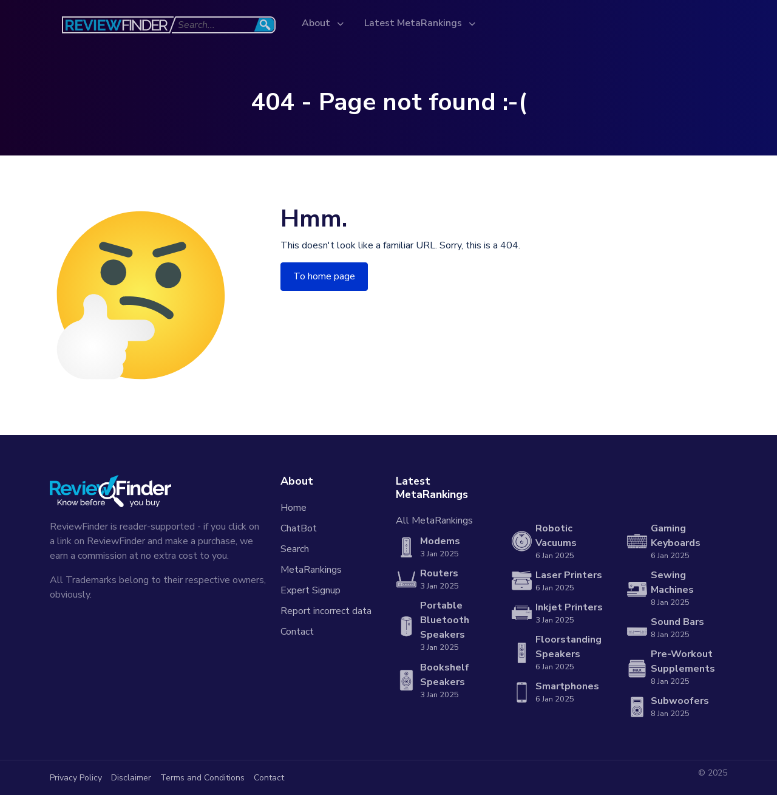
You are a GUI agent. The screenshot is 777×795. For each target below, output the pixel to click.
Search (294, 549)
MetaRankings (311, 569)
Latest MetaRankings (414, 23)
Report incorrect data (326, 611)
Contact (297, 631)
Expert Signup (310, 590)
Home (293, 507)
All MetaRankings (434, 520)
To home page (324, 276)
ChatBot (298, 528)
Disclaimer (131, 777)
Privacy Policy (76, 777)
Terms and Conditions (202, 777)
